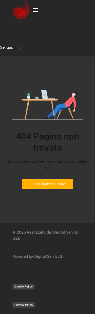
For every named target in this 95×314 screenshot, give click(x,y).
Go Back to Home (47, 184)
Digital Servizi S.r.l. (50, 256)
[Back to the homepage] (20, 10)
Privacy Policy (23, 304)
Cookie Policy (23, 286)
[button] (35, 10)
